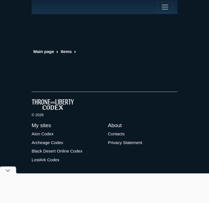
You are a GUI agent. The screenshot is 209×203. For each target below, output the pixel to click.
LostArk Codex (45, 159)
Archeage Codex (47, 142)
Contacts (116, 133)
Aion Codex (43, 133)
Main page (43, 51)
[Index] (42, 7)
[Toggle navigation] (165, 7)
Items (66, 51)
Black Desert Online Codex (57, 151)
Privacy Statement (125, 142)
